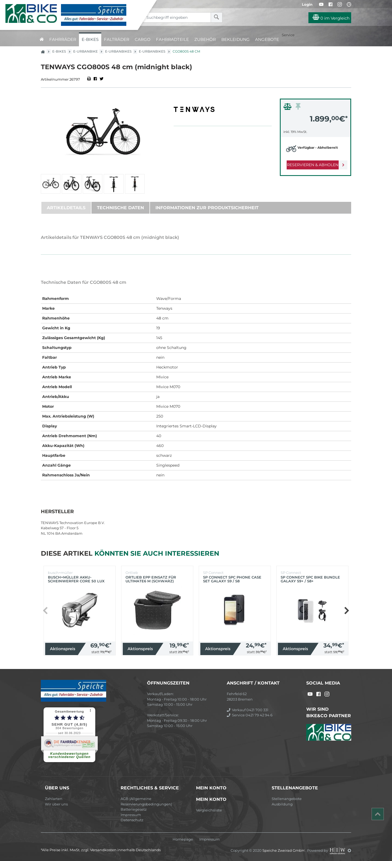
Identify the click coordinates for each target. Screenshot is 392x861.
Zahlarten (53, 798)
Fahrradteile (172, 39)
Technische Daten (120, 207)
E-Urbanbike (85, 51)
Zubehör (205, 39)
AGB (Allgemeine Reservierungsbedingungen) (146, 801)
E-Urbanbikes (118, 51)
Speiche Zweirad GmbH (283, 850)
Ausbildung (282, 804)
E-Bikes (90, 39)
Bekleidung (235, 39)
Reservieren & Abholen (311, 164)
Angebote (267, 39)
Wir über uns (56, 804)
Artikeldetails (66, 207)
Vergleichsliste (209, 810)
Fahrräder (62, 39)
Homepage (183, 839)
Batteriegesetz (134, 809)
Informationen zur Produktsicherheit (207, 207)
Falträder (116, 39)
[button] (346, 611)
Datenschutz (132, 820)
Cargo (143, 39)
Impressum (131, 815)
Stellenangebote (287, 798)
